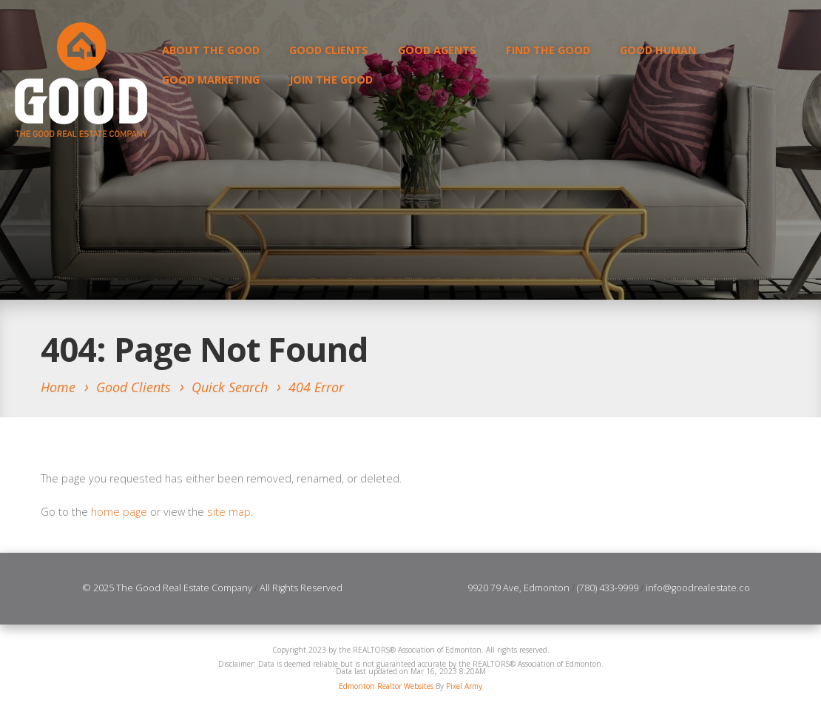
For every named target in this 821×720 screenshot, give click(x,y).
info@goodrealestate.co (698, 588)
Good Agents (437, 50)
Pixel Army (464, 686)
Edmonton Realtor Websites (386, 686)
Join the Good (331, 80)
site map (229, 512)
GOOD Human (658, 50)
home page (119, 512)
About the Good (211, 50)
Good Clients (328, 50)
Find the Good (548, 50)
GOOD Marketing (211, 80)
